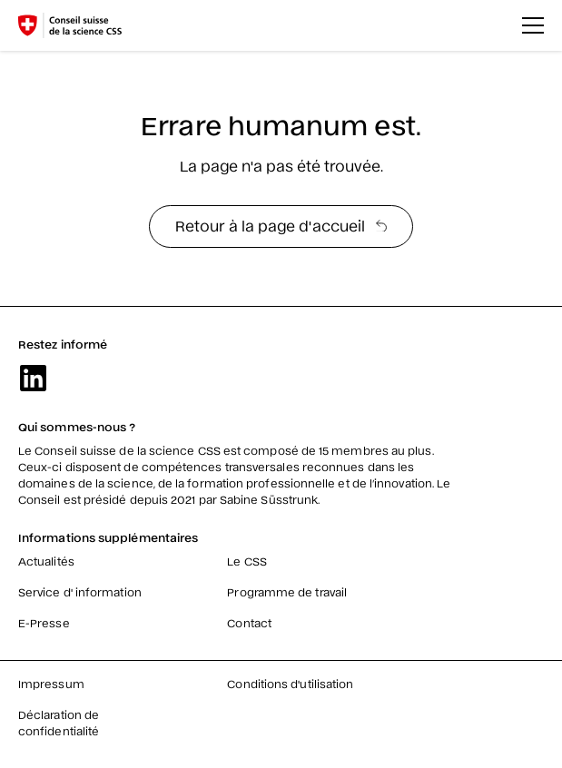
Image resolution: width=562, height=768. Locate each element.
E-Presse (44, 622)
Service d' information (80, 592)
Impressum (51, 683)
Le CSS (246, 561)
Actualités (46, 561)
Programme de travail (287, 592)
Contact (249, 622)
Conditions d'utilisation (290, 683)
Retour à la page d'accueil (281, 225)
